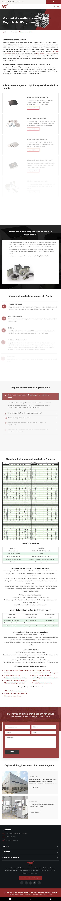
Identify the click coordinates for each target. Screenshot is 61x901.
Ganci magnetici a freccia (41, 670)
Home (6, 32)
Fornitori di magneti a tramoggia (15, 680)
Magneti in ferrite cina (12, 675)
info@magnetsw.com (12, 840)
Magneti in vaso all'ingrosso (42, 683)
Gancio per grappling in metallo (15, 678)
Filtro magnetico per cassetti (14, 683)
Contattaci (7, 830)
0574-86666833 (10, 837)
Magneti (5, 846)
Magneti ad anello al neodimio (45, 53)
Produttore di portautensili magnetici (45, 673)
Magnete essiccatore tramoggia (15, 693)
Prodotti (13, 32)
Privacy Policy (48, 894)
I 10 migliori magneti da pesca (15, 691)
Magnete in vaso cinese (12, 696)
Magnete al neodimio (26, 32)
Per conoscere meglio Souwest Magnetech (30, 877)
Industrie (6, 852)
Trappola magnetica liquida (41, 675)
